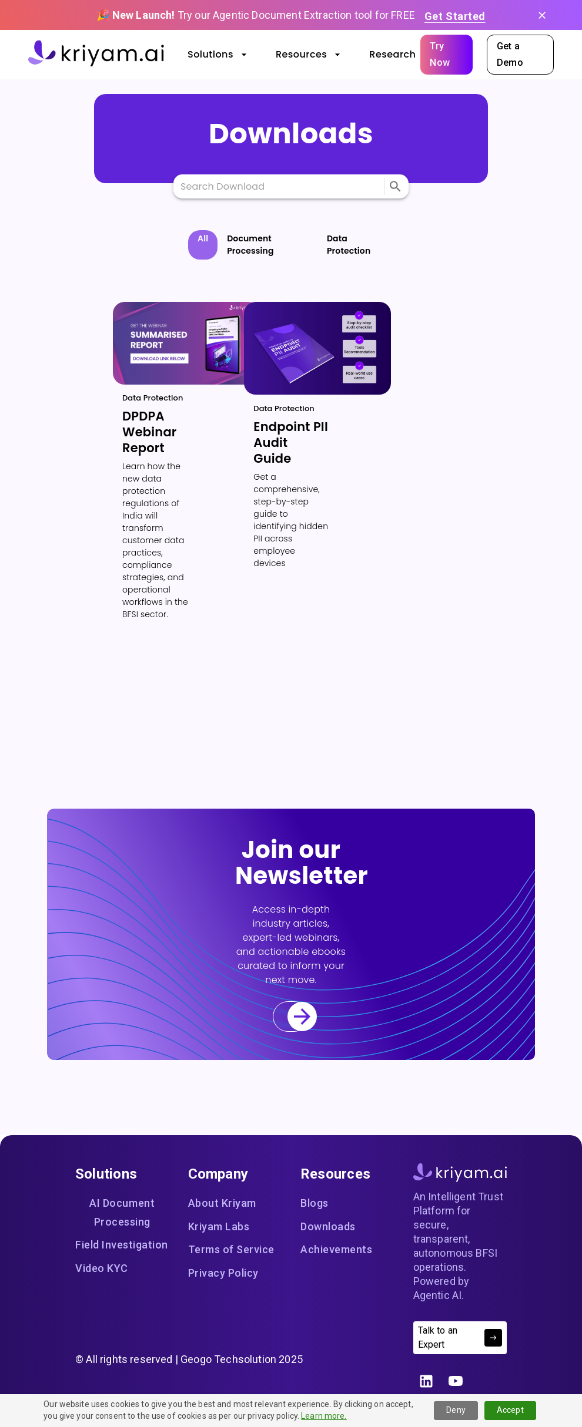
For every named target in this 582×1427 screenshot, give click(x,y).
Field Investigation (121, 1245)
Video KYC (101, 1268)
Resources (308, 54)
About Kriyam (222, 1203)
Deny (456, 1410)
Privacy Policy (223, 1273)
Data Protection (348, 245)
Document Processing (250, 245)
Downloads (328, 1226)
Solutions (217, 54)
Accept (510, 1410)
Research (392, 54)
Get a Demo (520, 54)
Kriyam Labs (219, 1226)
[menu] (395, 186)
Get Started (455, 16)
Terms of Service (231, 1249)
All (203, 238)
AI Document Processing (122, 1212)
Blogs (319, 1203)
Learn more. (323, 1416)
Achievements (336, 1249)
